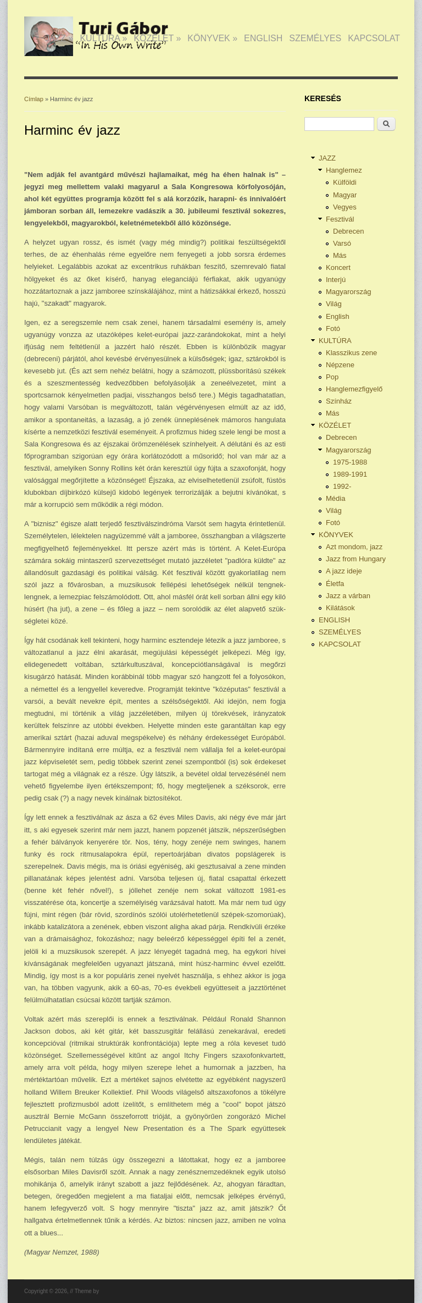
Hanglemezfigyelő (354, 389)
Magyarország (348, 292)
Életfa (335, 583)
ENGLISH (263, 38)
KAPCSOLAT (374, 38)
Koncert (338, 267)
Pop (332, 377)
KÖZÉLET (157, 38)
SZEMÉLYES (315, 38)
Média (335, 498)
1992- (342, 486)
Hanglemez (344, 170)
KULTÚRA (103, 38)
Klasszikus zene (351, 353)
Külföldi (345, 182)
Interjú (336, 279)
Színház (339, 401)
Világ (334, 304)
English (337, 316)
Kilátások (340, 608)
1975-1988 (350, 462)
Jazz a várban (348, 596)
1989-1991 (350, 474)
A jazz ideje (344, 571)
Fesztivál (340, 219)
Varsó (342, 243)
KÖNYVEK (212, 38)
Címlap (33, 99)
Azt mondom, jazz (354, 547)
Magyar (345, 195)
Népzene (340, 365)
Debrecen (348, 231)
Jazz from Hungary (356, 559)
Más (340, 255)
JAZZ (59, 38)
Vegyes (345, 207)
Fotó (333, 328)
